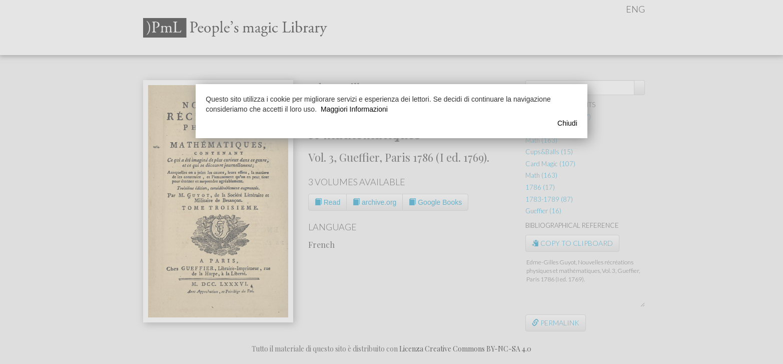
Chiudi (567, 123)
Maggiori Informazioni (354, 109)
